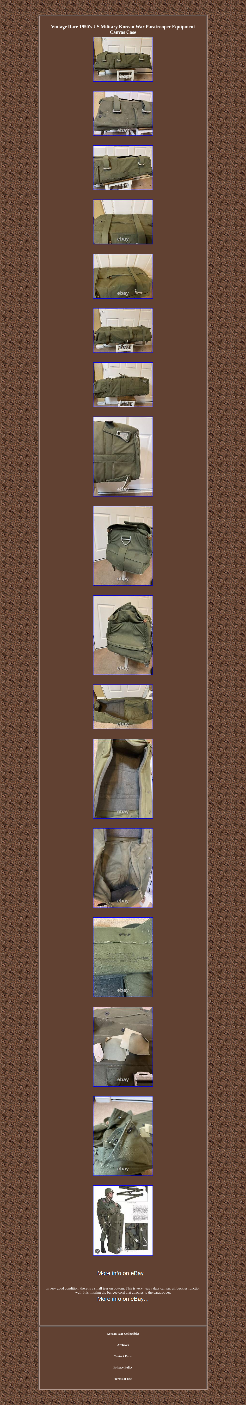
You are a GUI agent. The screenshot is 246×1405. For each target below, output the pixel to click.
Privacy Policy (123, 1367)
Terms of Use (123, 1379)
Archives (123, 1345)
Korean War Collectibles (123, 1333)
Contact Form (123, 1356)
